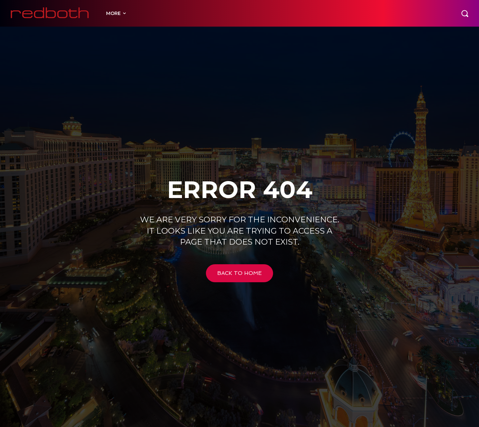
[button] (464, 13)
